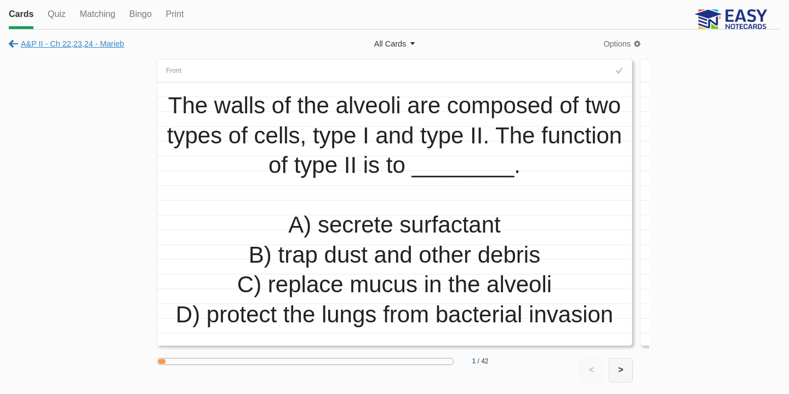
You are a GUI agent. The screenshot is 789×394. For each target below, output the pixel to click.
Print (174, 14)
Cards (21, 14)
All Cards (390, 43)
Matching (97, 14)
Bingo (140, 14)
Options (617, 43)
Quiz (57, 14)
